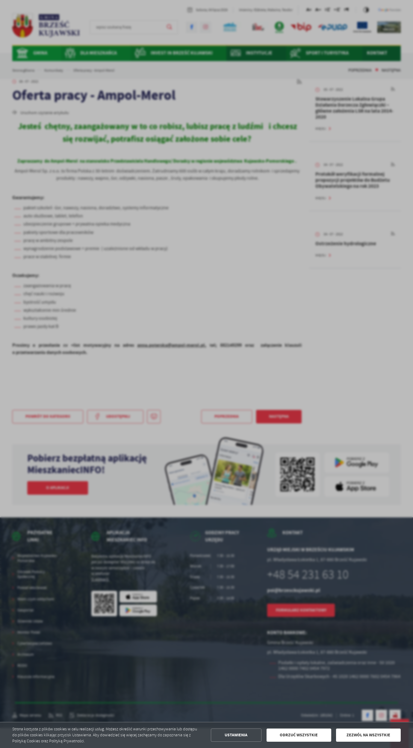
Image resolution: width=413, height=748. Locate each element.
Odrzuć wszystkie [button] (299, 735)
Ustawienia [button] (236, 735)
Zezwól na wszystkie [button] (368, 735)
